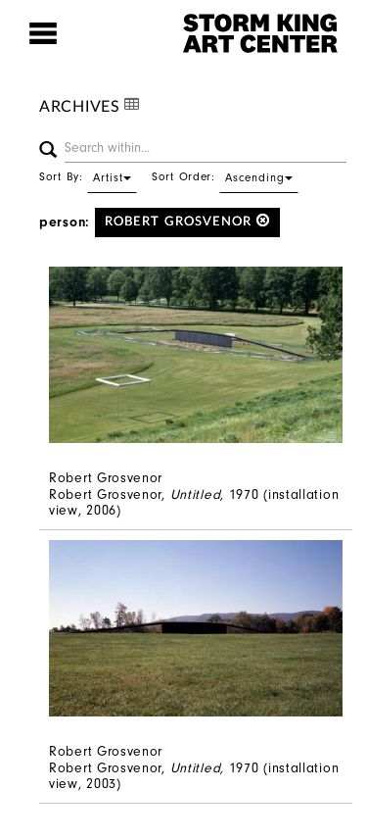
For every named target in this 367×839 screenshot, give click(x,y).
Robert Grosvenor (187, 221)
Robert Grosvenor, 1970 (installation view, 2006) (194, 502)
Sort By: (88, 176)
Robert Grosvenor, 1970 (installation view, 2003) (194, 776)
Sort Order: (225, 176)
